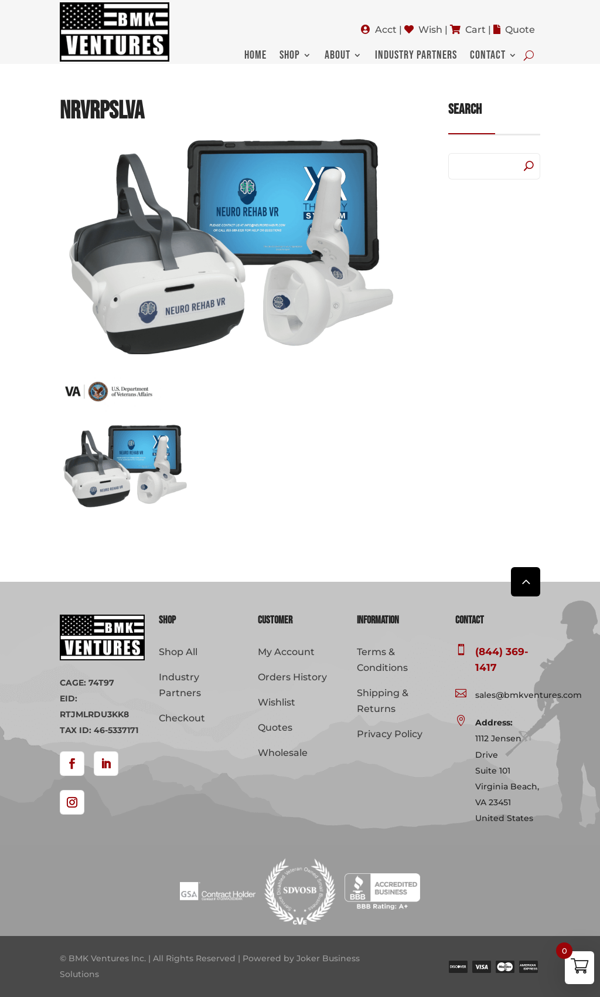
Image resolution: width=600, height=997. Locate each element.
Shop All (178, 651)
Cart (475, 29)
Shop (289, 56)
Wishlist (276, 702)
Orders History (292, 677)
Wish (430, 29)
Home (255, 56)
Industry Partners (416, 56)
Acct (386, 29)
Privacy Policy (389, 734)
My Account (286, 651)
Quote (520, 29)
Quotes (275, 727)
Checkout (182, 718)
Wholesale (283, 752)
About (337, 56)
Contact (488, 56)
